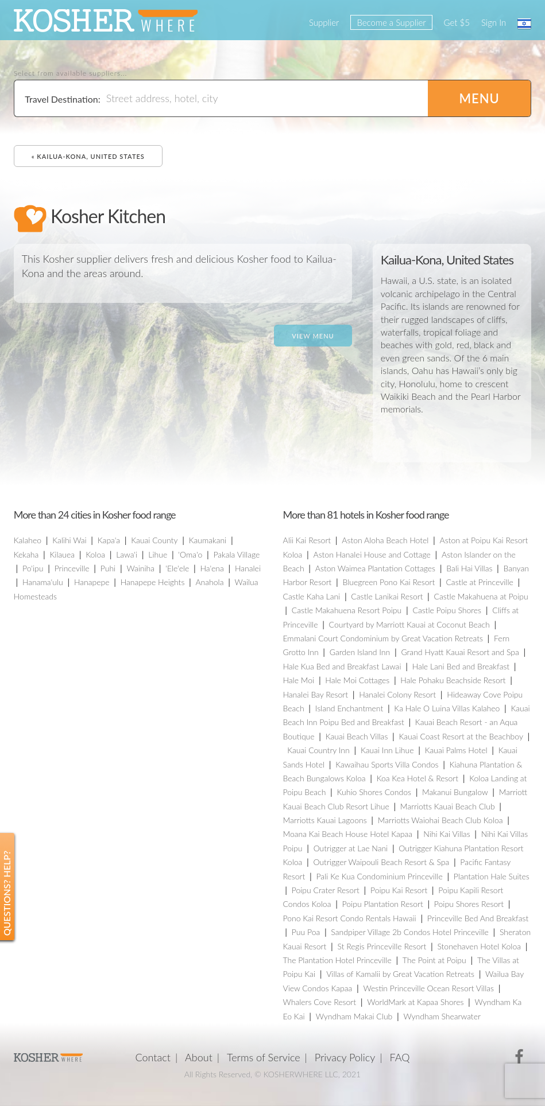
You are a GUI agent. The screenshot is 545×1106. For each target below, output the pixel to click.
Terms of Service (263, 1057)
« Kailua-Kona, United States (88, 156)
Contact (153, 1057)
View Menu (313, 336)
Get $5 (457, 22)
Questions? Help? (6, 893)
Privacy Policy (345, 1057)
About (198, 1057)
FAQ (399, 1057)
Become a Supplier (391, 22)
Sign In (493, 22)
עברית (524, 23)
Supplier (324, 22)
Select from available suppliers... (70, 73)
